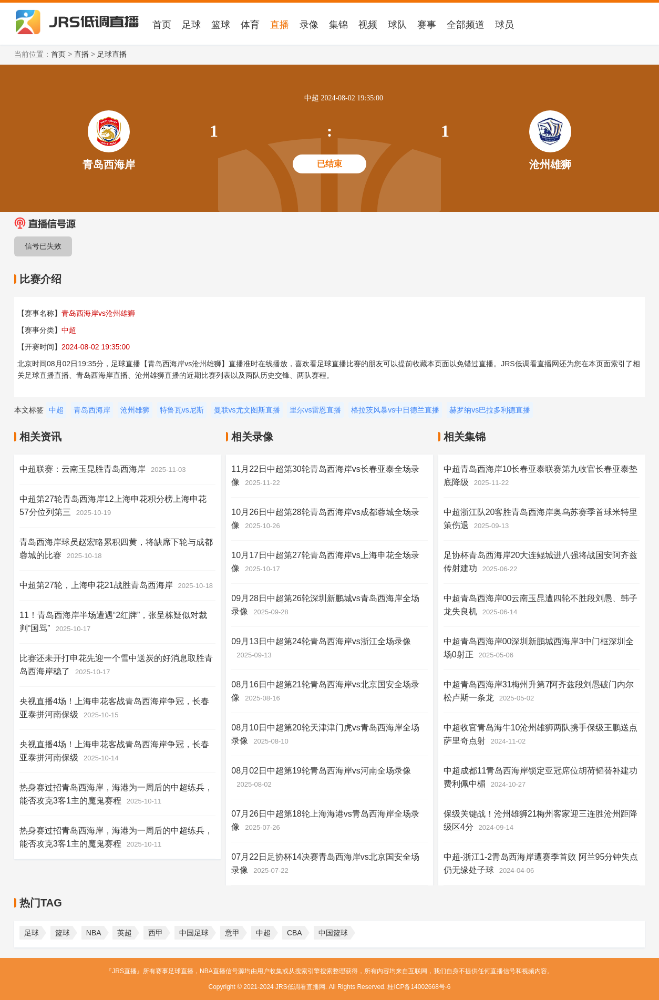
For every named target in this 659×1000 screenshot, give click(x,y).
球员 (504, 24)
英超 (124, 933)
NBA (93, 933)
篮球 (220, 24)
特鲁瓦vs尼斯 (182, 410)
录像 (309, 24)
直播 (279, 24)
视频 (367, 24)
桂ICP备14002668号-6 (418, 987)
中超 (56, 410)
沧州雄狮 (135, 410)
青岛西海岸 (92, 410)
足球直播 (112, 54)
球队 (397, 24)
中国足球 (194, 933)
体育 (250, 24)
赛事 (426, 24)
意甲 (232, 933)
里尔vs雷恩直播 (315, 410)
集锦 (338, 24)
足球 (191, 24)
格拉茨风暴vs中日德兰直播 (395, 410)
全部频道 (466, 24)
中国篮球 (333, 933)
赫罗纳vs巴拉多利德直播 (489, 410)
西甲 (155, 933)
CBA (294, 933)
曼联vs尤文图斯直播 (247, 410)
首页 (161, 24)
